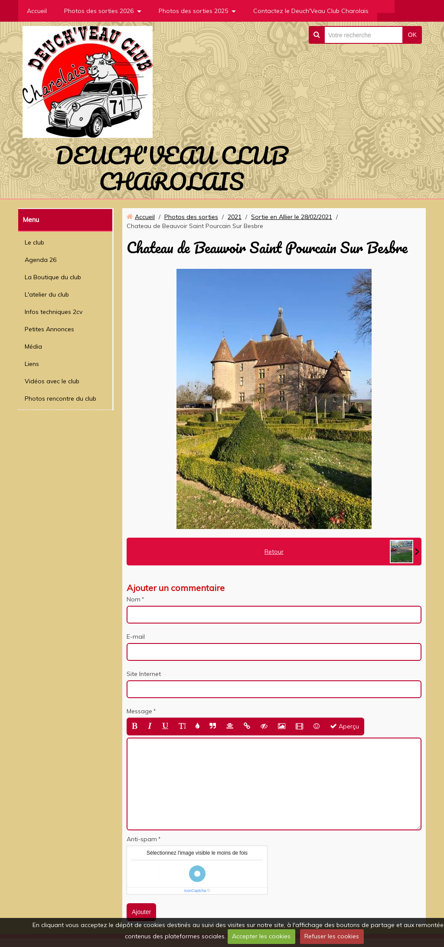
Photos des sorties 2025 (193, 11)
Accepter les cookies (261, 936)
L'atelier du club (47, 294)
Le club (34, 242)
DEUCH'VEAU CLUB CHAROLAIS (171, 168)
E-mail (136, 636)
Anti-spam (142, 839)
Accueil (37, 11)
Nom (133, 599)
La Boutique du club (53, 277)
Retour (274, 551)
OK (412, 34)
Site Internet (144, 674)
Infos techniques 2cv (53, 312)
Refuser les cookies (331, 936)
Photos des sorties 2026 (99, 11)
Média (33, 346)
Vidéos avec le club (52, 381)
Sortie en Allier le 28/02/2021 (291, 217)
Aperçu (344, 726)
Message (139, 711)
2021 (235, 217)
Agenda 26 (40, 260)
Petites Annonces (49, 329)
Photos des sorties (191, 217)
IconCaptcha (195, 890)
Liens (32, 364)
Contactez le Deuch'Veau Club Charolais (311, 11)
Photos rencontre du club (60, 398)
